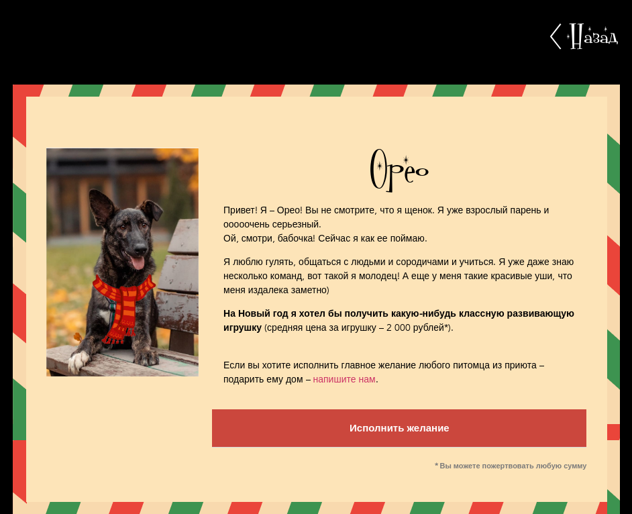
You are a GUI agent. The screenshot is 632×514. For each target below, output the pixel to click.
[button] (399, 428)
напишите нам (344, 379)
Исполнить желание (400, 428)
